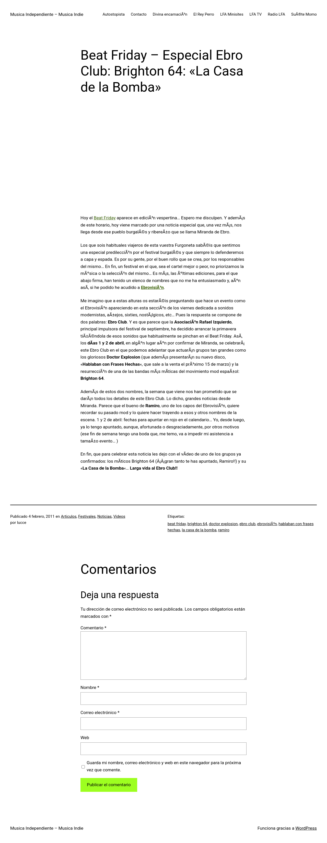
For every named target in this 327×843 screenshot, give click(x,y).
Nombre (89, 687)
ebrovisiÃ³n (267, 524)
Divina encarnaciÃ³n (170, 14)
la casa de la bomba (199, 530)
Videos (119, 516)
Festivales (87, 516)
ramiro (223, 530)
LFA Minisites (231, 14)
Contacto (139, 14)
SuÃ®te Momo (304, 14)
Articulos (69, 516)
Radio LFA (276, 14)
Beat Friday (105, 217)
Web (84, 737)
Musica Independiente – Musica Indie (46, 14)
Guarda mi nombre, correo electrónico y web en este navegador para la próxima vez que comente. (164, 766)
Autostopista (114, 14)
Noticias (104, 516)
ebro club (247, 524)
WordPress (306, 828)
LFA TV (256, 14)
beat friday (177, 524)
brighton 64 (197, 524)
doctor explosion (223, 524)
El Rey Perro (203, 14)
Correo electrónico (100, 712)
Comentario (93, 627)
